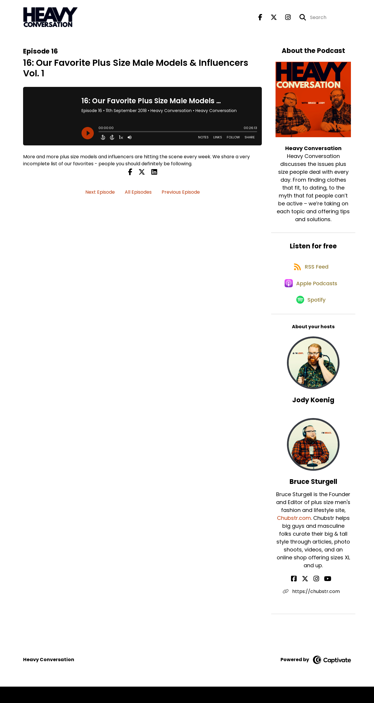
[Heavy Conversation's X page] (270, 19)
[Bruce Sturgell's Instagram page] (316, 595)
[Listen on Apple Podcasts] (310, 294)
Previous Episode (181, 195)
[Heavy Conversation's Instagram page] (284, 19)
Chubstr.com (294, 534)
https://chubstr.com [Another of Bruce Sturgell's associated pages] (313, 607)
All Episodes (138, 195)
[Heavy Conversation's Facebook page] (260, 19)
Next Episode (100, 195)
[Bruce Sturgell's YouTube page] (324, 595)
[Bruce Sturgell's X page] (309, 595)
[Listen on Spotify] (310, 315)
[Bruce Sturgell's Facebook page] (302, 595)
